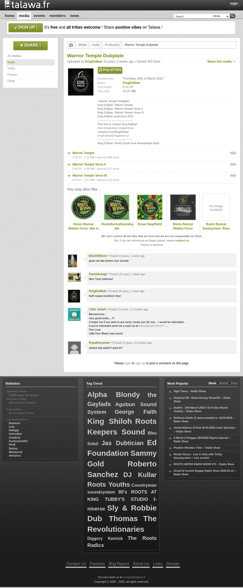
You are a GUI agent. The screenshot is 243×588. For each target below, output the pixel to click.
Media (24, 16)
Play (233, 152)
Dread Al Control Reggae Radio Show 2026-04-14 (203, 470)
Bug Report (119, 564)
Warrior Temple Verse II (89, 164)
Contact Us (76, 564)
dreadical (14, 437)
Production (112, 45)
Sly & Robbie (132, 508)
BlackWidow (98, 256)
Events (39, 16)
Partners (97, 564)
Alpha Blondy (113, 395)
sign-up (140, 363)
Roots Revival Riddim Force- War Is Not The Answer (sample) (83, 230)
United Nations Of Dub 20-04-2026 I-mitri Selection (204, 427)
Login (234, 3)
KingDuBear (94, 61)
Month (223, 383)
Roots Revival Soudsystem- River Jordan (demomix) (216, 228)
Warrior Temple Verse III (89, 175)
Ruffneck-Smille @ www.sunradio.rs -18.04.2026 (203, 417)
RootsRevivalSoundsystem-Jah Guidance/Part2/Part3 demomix (117, 230)
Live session (201, 458)
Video (11, 68)
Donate (173, 564)
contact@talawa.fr (134, 577)
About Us (141, 564)
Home (9, 16)
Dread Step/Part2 (150, 224)
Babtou (13, 448)
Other (11, 81)
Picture (12, 75)
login (128, 363)
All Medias (14, 56)
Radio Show (198, 391)
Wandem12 (15, 452)
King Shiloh (109, 421)
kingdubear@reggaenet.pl (113, 135)
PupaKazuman (99, 343)
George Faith (136, 412)
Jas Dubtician (123, 443)
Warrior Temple (83, 153)
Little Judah (97, 309)
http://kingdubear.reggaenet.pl (115, 127)
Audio (11, 62)
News (74, 16)
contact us (182, 240)
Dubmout (14, 423)
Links (157, 564)
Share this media (219, 61)
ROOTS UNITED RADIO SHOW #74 (195, 464)
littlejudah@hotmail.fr (152, 325)
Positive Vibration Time (188, 447)
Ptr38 (12, 444)
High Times (181, 391)
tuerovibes (15, 433)
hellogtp (14, 430)
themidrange (98, 274)
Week (212, 383)
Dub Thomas (112, 518)
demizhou (15, 455)
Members (58, 16)
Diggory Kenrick (105, 538)
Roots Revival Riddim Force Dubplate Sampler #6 (183, 228)
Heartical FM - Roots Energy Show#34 (197, 397)
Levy (12, 426)
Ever (234, 383)
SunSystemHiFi (18, 441)
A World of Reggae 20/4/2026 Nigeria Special (201, 438)
